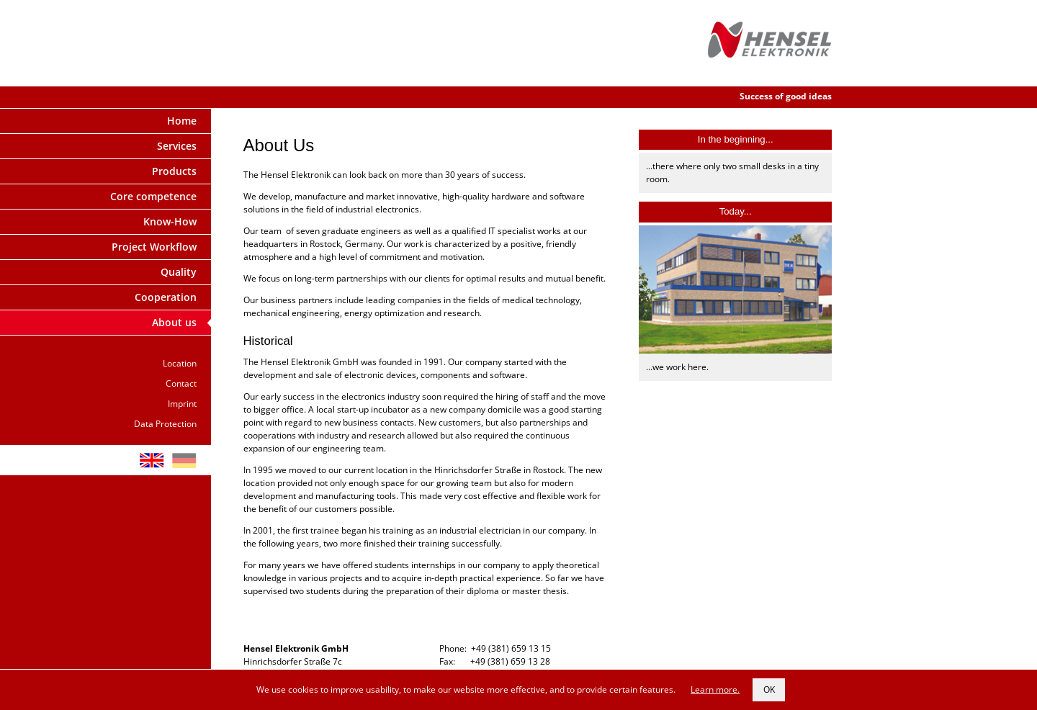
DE (184, 460)
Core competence (153, 196)
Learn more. (715, 689)
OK (769, 689)
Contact (181, 383)
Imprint (182, 403)
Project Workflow (154, 246)
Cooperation (166, 297)
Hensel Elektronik (770, 43)
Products (174, 171)
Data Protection (165, 424)
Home (182, 120)
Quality (179, 272)
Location (180, 363)
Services (177, 146)
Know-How (170, 221)
